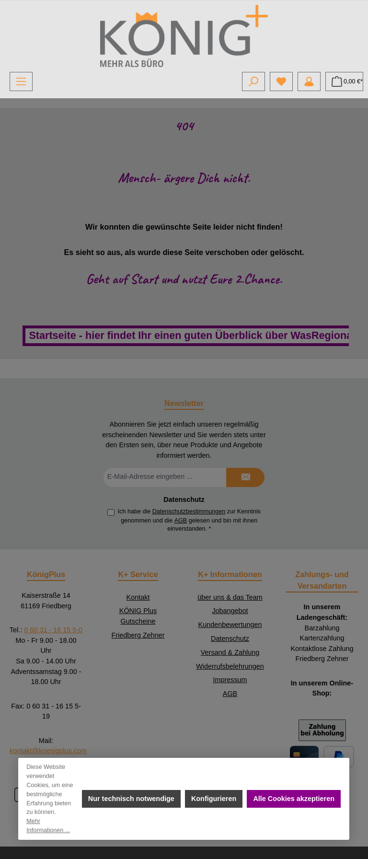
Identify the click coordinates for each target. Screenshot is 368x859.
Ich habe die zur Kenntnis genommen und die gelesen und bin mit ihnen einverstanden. (189, 520)
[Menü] (21, 81)
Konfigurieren (213, 798)
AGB (180, 520)
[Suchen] (253, 81)
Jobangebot (230, 611)
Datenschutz (230, 638)
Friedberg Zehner (137, 635)
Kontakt (138, 597)
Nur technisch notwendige (131, 798)
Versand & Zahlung (230, 652)
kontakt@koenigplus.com (48, 751)
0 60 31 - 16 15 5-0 (53, 630)
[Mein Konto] (309, 81)
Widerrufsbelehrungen (230, 666)
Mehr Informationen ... (48, 826)
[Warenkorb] (344, 81)
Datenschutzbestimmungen (189, 511)
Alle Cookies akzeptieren (294, 798)
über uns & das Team (230, 597)
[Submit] (245, 477)
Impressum (230, 680)
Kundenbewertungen (230, 624)
